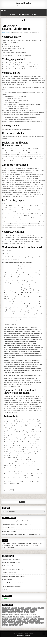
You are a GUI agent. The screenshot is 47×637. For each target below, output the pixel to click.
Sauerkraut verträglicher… (9, 572)
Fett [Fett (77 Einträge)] (4, 610)
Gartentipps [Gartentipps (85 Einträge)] (25, 610)
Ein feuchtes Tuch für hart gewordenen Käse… (28, 534)
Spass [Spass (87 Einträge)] (41, 619)
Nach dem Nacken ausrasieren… (11, 559)
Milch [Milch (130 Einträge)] (29, 616)
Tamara (4, 531)
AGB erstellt (5, 32)
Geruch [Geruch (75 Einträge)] (33, 610)
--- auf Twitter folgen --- (8, 547)
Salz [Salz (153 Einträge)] (19, 619)
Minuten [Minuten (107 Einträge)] (36, 616)
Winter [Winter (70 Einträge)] (25, 623)
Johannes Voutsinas (7, 534)
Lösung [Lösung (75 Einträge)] (16, 616)
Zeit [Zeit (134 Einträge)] (31, 623)
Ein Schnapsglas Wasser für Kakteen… (12, 569)
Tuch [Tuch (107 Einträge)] (10, 623)
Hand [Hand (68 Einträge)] (32, 612)
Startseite (12, 14)
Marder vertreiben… (7, 579)
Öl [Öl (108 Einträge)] (21, 625)
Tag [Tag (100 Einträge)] (18, 621)
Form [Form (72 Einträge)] (17, 610)
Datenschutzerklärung (23, 14)
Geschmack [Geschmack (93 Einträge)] (6, 612)
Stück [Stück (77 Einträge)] (12, 621)
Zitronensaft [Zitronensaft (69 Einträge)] (39, 623)
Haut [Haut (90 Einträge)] (16, 614)
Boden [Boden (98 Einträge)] (21, 608)
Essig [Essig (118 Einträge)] (34, 608)
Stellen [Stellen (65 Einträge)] (5, 621)
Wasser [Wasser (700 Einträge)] (18, 623)
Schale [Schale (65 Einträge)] (26, 619)
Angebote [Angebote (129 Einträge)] (6, 608)
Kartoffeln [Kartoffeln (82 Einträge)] (24, 614)
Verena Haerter (23, 2)
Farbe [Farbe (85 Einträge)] (41, 608)
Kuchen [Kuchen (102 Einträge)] (32, 614)
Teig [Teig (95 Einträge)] (24, 621)
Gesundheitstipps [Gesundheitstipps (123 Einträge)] (17, 612)
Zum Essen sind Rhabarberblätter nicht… (13, 576)
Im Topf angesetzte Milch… (9, 589)
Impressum (34, 14)
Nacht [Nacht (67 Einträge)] (5, 619)
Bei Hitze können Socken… (9, 566)
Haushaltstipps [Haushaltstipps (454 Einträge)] (8, 614)
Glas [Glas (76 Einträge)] (26, 612)
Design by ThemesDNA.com (23, 635)
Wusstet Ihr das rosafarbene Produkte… (13, 583)
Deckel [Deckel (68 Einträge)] (27, 608)
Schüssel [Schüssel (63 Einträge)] (33, 619)
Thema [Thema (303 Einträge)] (30, 621)
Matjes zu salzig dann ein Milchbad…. (18, 521)
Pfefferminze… (12, 527)
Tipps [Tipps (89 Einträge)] (37, 621)
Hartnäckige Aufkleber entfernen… (11, 586)
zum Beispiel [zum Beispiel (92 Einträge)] (14, 625)
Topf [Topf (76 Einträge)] (5, 623)
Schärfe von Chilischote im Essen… (12, 562)
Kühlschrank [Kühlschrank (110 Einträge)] (7, 616)
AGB (23, 20)
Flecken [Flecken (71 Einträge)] (10, 610)
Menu (5, 10)
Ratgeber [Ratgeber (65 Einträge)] (12, 619)
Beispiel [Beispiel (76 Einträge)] (14, 608)
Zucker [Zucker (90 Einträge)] (5, 625)
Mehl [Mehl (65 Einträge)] (22, 616)
